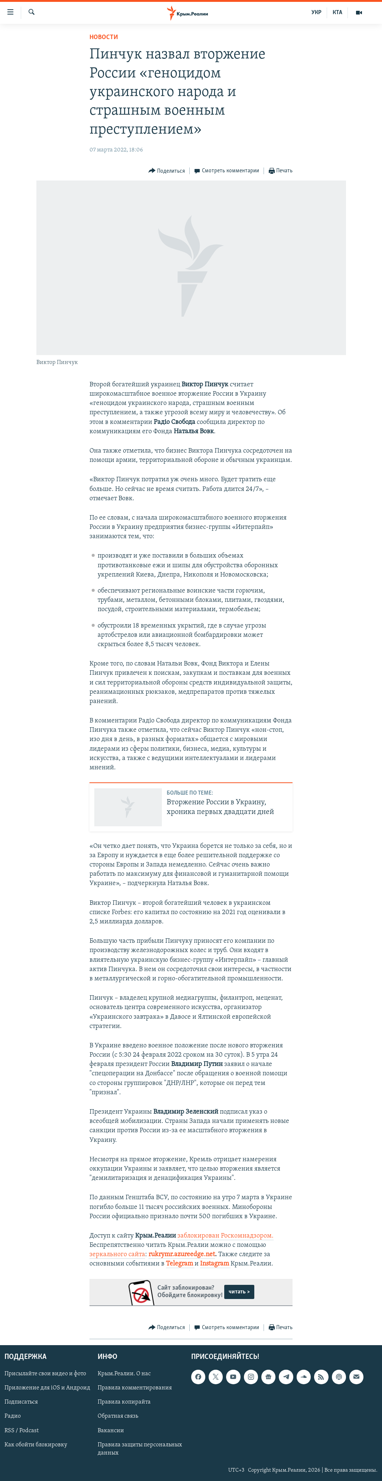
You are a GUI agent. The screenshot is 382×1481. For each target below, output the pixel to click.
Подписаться (21, 1402)
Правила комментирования (135, 1388)
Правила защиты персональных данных (140, 1449)
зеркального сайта (117, 1254)
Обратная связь (118, 1416)
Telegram (180, 1263)
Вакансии (111, 1430)
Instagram (215, 1263)
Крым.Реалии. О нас (124, 1374)
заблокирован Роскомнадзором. (225, 1235)
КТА (337, 13)
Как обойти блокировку (35, 1445)
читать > (239, 1292)
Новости (103, 37)
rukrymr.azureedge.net (181, 1254)
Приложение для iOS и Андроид (47, 1388)
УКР (316, 13)
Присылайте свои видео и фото (45, 1374)
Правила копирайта (124, 1402)
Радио (12, 1416)
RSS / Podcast (21, 1430)
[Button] (166, 171)
